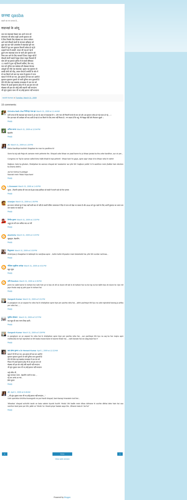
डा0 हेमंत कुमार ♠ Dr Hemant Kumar (22, 351)
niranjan (11, 202)
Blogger (67, 497)
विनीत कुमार (12, 220)
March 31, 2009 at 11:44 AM (48, 111)
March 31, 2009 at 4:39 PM (30, 281)
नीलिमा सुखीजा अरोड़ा (15, 266)
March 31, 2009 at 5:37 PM (30, 317)
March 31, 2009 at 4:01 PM (35, 266)
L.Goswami (13, 186)
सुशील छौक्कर (13, 317)
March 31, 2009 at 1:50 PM (27, 202)
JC (9, 145)
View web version (62, 459)
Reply (10, 121)
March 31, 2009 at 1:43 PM (29, 186)
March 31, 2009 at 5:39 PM (34, 332)
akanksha (12, 235)
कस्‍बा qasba (12, 15)
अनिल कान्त (12, 129)
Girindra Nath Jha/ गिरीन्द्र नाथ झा (22, 111)
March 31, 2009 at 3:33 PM (26, 250)
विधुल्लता (11, 250)
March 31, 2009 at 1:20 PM (22, 145)
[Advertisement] (62, 7)
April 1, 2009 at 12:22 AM (47, 351)
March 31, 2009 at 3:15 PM (28, 235)
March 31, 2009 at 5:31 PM (34, 299)
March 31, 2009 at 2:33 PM (28, 220)
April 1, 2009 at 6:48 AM (20, 392)
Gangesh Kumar (15, 299)
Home (62, 454)
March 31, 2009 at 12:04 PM (28, 129)
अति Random (13, 281)
